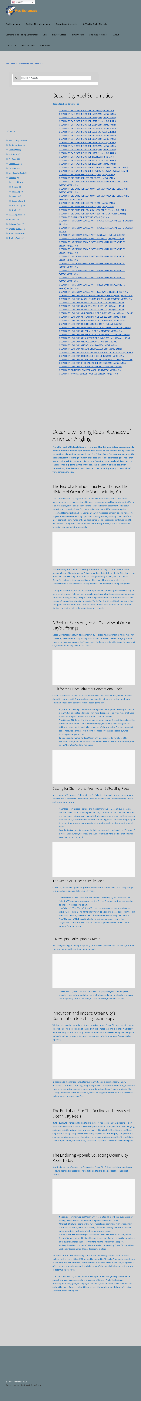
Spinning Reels (15, 228)
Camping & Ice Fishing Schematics (22, 34)
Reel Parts (45, 45)
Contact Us (11, 45)
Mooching (16, 191)
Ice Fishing (13, 168)
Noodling (16, 196)
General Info (14, 163)
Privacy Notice (77, 34)
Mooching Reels (15, 214)
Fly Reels (12, 159)
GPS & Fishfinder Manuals (95, 24)
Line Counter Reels (17, 173)
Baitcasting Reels (16, 140)
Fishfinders (14, 154)
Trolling (15, 210)
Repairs (12, 219)
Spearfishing (17, 201)
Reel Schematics (13, 24)
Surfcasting (17, 205)
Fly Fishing (16, 182)
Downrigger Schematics (67, 24)
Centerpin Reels (15, 145)
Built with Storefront (31, 1385)
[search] (56, 78)
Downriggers (14, 149)
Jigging (15, 187)
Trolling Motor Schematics (38, 24)
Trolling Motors (15, 233)
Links (44, 34)
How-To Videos (59, 34)
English (17, 2)
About (116, 34)
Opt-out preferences (99, 34)
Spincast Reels (15, 224)
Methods (12, 177)
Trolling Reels (15, 238)
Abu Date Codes (28, 45)
